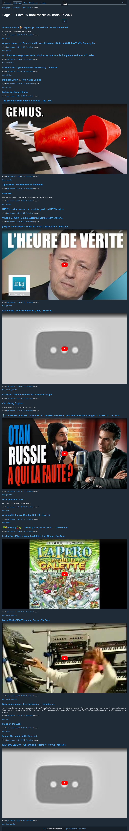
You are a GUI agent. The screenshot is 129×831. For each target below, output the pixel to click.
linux (8, 38)
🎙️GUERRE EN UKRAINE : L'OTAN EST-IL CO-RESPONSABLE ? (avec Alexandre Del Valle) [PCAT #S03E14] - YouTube (60, 415)
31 (24, 35)
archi (8, 63)
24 (24, 189)
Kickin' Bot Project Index (15, 91)
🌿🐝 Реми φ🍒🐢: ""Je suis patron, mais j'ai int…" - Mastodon (35, 527)
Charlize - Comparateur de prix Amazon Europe (27, 394)
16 (24, 302)
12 (24, 531)
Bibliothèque (33, 3)
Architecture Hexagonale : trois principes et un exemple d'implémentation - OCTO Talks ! (48, 55)
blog (11, 63)
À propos (43, 3)
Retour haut (82, 829)
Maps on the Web (11, 723)
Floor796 (6, 193)
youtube (9, 180)
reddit (8, 523)
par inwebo (11, 35)
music (8, 390)
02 (24, 740)
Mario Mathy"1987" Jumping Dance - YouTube (26, 620)
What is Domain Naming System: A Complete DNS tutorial (32, 217)
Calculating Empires (12, 403)
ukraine (8, 75)
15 (24, 411)
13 (24, 491)
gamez (8, 87)
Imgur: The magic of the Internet (19, 735)
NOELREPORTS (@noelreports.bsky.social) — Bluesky (29, 67)
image (8, 204)
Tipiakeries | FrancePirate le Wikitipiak (22, 184)
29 (24, 71)
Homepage (7, 3)
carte (8, 731)
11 (24, 696)
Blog (25, 3)
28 (24, 84)
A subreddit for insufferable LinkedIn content (26, 515)
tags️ (3, 38)
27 (24, 96)
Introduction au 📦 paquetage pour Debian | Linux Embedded (35, 27)
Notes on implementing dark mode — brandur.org (28, 703)
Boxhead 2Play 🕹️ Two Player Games (21, 79)
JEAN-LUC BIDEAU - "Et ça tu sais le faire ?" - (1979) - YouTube (34, 744)
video (8, 510)
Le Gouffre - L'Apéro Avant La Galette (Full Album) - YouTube (33, 536)
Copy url (36, 35)
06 (24, 728)
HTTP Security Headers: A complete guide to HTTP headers (33, 209)
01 (24, 820)
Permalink (29, 35)
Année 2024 (27, 8)
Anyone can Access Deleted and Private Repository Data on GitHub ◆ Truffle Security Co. (48, 43)
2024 (18, 35)
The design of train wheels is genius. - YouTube (27, 100)
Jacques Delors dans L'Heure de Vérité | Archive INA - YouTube (35, 226)
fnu (7, 824)
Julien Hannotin (71, 829)
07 (21, 35)
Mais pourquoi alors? (13, 499)
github (8, 51)
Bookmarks (17, 3)
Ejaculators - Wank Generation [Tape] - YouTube (27, 310)
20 (24, 201)
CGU (44, 829)
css (7, 719)
